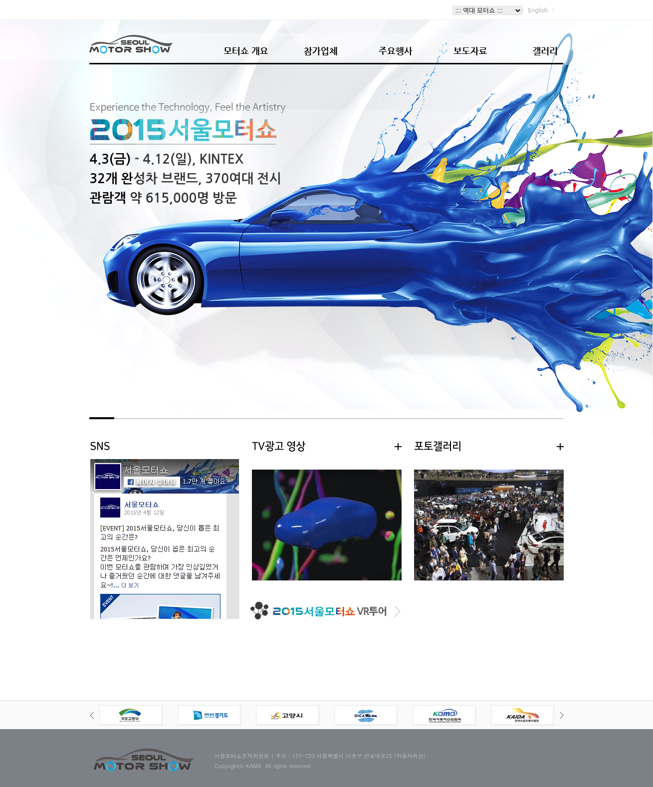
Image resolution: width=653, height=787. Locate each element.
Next (562, 715)
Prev (92, 715)
